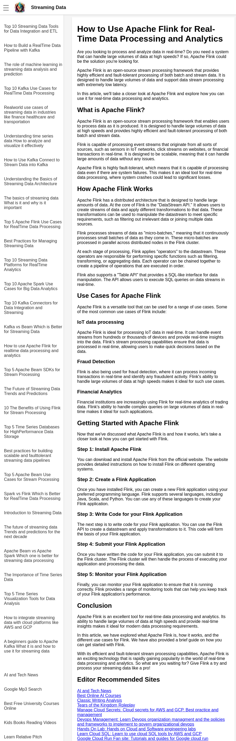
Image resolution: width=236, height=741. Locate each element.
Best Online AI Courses (99, 695)
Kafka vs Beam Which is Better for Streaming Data (33, 329)
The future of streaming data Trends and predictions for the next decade (32, 532)
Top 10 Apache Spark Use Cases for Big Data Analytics (31, 286)
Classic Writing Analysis (99, 700)
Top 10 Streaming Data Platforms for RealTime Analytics (25, 265)
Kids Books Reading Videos (30, 722)
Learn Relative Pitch (23, 737)
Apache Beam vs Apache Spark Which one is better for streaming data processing (31, 556)
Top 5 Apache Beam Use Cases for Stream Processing (31, 477)
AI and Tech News (21, 675)
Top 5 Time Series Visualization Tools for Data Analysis (29, 599)
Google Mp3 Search (23, 689)
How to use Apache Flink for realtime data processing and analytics (31, 351)
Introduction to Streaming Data (33, 513)
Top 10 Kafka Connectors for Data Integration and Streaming (31, 308)
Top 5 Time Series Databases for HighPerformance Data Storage (31, 432)
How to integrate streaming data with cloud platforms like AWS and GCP (31, 622)
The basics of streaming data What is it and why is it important (31, 203)
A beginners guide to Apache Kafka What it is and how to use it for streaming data (31, 646)
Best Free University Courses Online (31, 706)
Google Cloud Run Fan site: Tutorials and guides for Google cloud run (142, 738)
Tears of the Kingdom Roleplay (106, 705)
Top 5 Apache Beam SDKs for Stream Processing (32, 372)
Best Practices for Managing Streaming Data (30, 243)
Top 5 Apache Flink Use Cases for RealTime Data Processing (33, 224)
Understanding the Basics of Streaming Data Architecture (30, 181)
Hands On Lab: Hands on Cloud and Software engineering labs (136, 729)
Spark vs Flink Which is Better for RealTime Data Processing (32, 496)
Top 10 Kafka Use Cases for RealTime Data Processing (30, 90)
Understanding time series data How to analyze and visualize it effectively (28, 141)
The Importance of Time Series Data (33, 577)
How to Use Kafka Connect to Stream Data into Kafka (32, 162)
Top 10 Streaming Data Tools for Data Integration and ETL (31, 28)
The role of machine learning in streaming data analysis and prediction (33, 69)
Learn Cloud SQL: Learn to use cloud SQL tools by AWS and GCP (139, 733)
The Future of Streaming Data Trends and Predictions (32, 391)
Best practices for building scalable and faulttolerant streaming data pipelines (28, 456)
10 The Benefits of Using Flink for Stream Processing (32, 410)
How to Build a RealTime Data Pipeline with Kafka (32, 47)
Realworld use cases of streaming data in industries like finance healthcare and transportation (30, 114)
